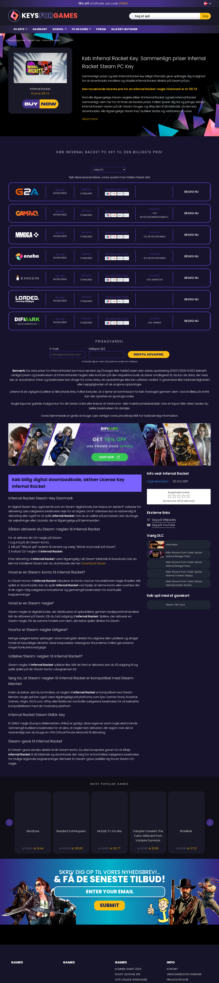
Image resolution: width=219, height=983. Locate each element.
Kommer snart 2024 (128, 931)
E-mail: (54, 349)
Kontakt (172, 931)
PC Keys (21, 29)
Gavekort (40, 29)
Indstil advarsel (149, 354)
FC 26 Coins (81, 29)
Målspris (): (97, 349)
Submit (109, 867)
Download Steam (94, 526)
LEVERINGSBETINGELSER (181, 947)
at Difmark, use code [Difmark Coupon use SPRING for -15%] (103, 3)
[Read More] (144, 119)
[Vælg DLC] (109, 169)
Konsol (60, 29)
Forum (101, 29)
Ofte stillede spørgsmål (131, 942)
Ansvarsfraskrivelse (181, 952)
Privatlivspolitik (177, 942)
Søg (205, 16)
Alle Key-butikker (124, 29)
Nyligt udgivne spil (127, 936)
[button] (9, 784)
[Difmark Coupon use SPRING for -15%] (109, 425)
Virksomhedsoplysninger (184, 936)
